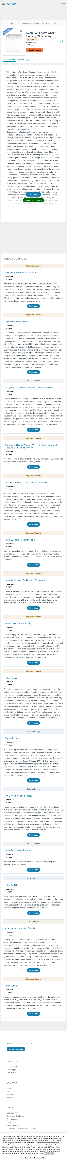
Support (10, 1094)
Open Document (34, 50)
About (9, 1088)
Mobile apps (11, 1070)
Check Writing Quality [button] (33, 200)
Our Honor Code (13, 1119)
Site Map (10, 1097)
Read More (33, 306)
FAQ (8, 1091)
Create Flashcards (16, 1049)
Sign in (63, 3)
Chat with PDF (12, 1073)
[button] (3, 3)
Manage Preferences (15, 1128)
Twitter (14, 1150)
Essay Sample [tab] (9, 60)
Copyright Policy (13, 1113)
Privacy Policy (12, 1122)
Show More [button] (33, 194)
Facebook (15, 1144)
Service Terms (12, 1125)
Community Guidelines (15, 1116)
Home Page (14, 23)
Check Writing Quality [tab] (25, 60)
